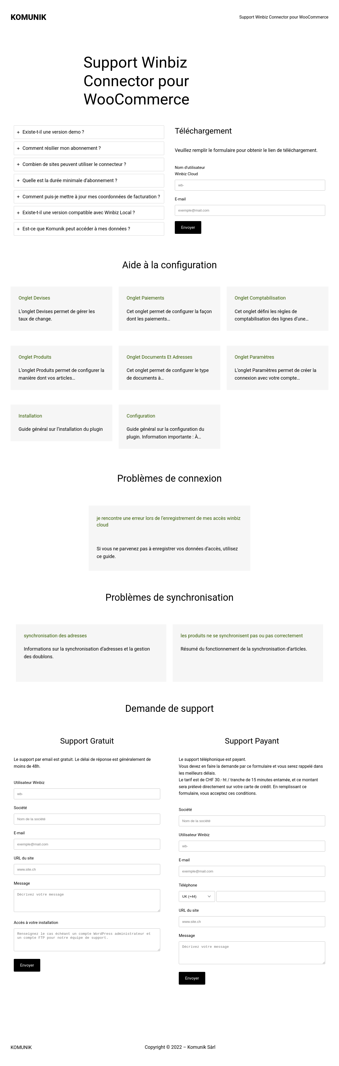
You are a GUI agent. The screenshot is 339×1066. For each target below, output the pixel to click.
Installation (30, 416)
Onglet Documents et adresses (159, 357)
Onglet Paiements (145, 298)
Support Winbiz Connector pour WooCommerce (283, 17)
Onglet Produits (35, 357)
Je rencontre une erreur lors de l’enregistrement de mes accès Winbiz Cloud (168, 521)
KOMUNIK (28, 17)
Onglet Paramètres (254, 357)
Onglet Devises (34, 298)
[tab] (89, 132)
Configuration (141, 416)
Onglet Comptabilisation (260, 298)
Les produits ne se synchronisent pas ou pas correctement (242, 635)
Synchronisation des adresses (55, 635)
